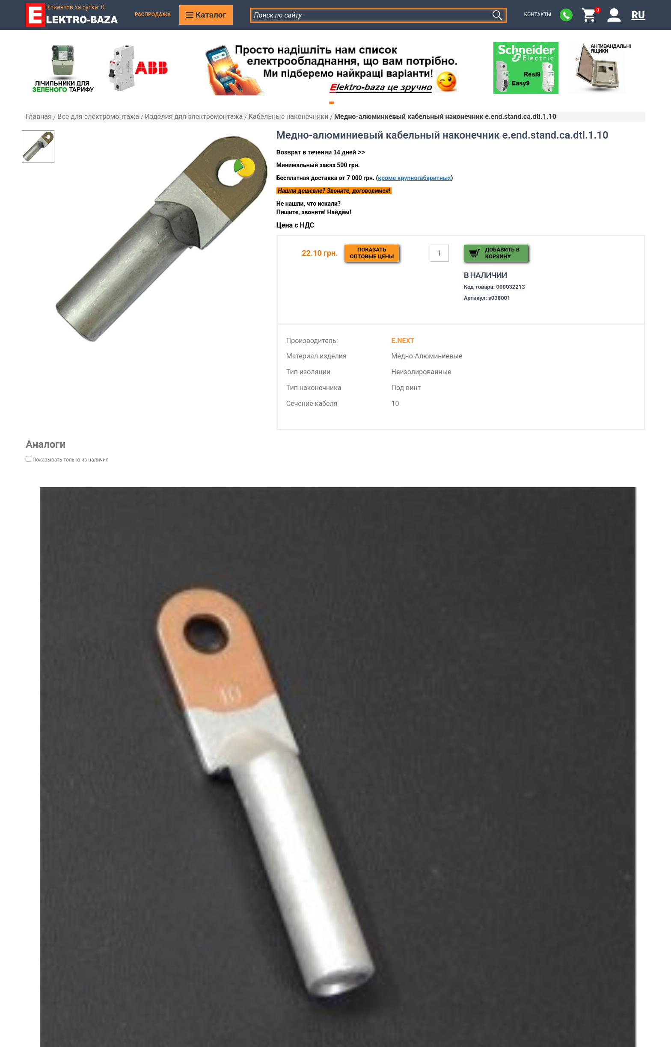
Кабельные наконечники (289, 116)
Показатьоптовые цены (372, 253)
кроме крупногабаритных (414, 177)
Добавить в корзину (502, 253)
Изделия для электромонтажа (194, 116)
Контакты (537, 15)
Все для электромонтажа (98, 116)
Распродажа (153, 15)
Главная (39, 116)
